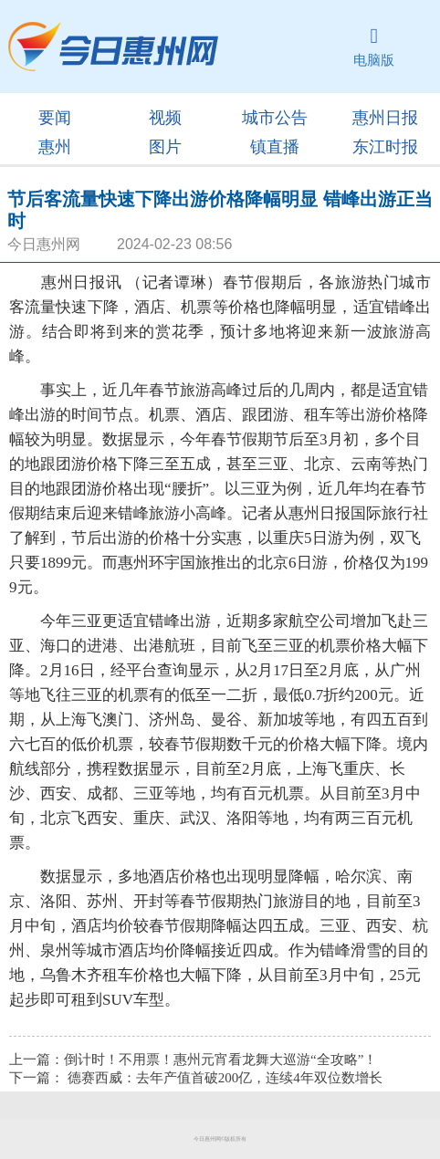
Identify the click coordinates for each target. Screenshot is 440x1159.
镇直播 (274, 147)
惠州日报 (385, 118)
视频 (165, 118)
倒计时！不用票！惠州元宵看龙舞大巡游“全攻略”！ (220, 1059)
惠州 (54, 147)
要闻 (54, 118)
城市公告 (275, 118)
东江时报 (385, 147)
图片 (165, 147)
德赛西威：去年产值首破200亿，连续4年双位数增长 (225, 1077)
